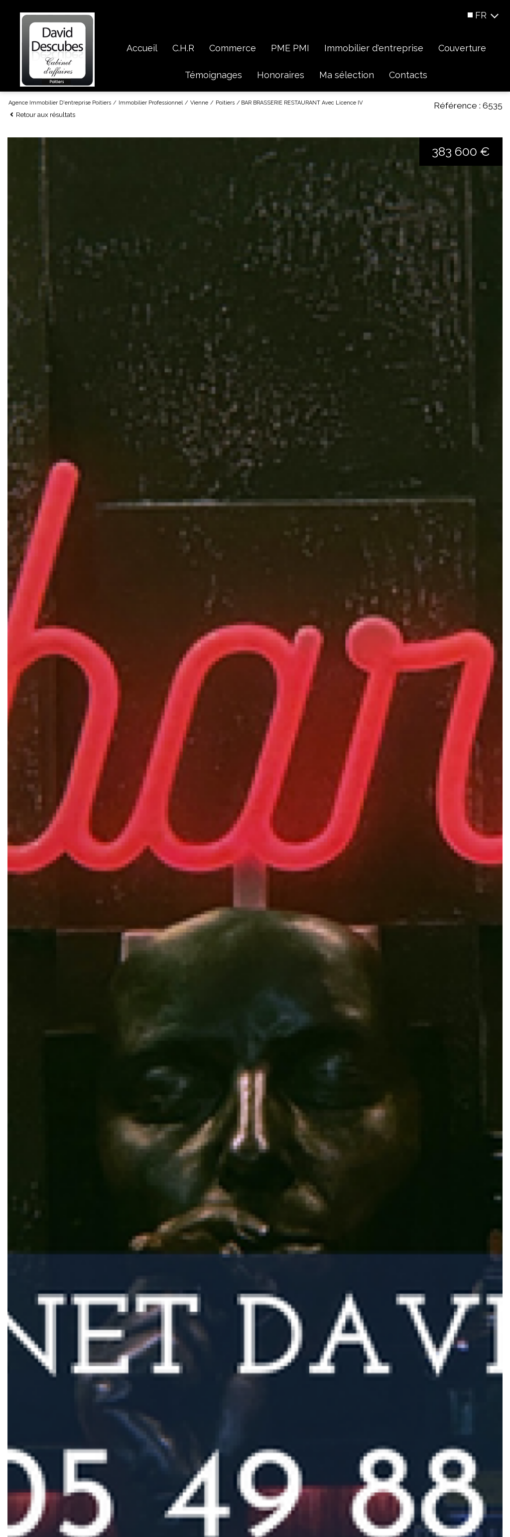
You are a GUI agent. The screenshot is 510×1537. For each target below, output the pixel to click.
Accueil (142, 48)
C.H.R (183, 48)
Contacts (408, 75)
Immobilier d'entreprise (373, 48)
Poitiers (225, 103)
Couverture (462, 48)
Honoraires (280, 75)
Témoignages (213, 75)
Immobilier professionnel (151, 103)
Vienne (199, 103)
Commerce (232, 48)
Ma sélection (346, 75)
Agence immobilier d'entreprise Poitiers (59, 103)
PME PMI (290, 48)
